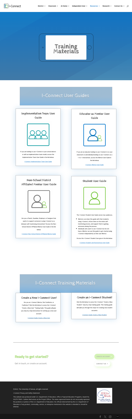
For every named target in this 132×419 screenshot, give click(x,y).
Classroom (52, 6)
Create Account (102, 357)
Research (106, 6)
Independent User (78, 6)
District (41, 6)
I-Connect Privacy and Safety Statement (26, 393)
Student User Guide (94, 186)
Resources (94, 6)
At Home (64, 6)
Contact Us (118, 6)
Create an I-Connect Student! (94, 299)
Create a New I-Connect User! (39, 299)
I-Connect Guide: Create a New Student (94, 315)
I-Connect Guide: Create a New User (39, 318)
